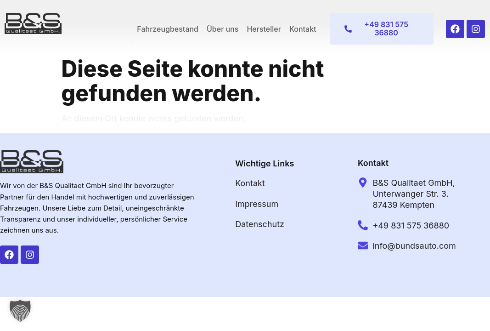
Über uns (222, 29)
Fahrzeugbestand (167, 29)
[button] (20, 311)
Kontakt (302, 29)
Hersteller (264, 29)
